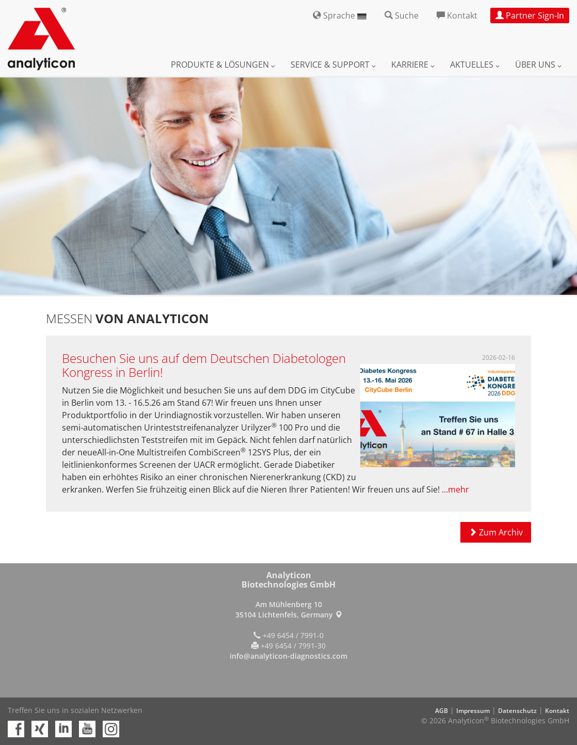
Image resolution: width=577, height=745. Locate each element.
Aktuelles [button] (475, 64)
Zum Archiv (496, 532)
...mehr (455, 489)
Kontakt (557, 710)
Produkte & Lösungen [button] (223, 64)
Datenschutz (517, 710)
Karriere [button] (413, 64)
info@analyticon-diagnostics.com (288, 656)
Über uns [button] (538, 64)
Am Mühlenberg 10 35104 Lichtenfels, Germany (288, 609)
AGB (441, 710)
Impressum (473, 710)
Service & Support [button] (333, 64)
